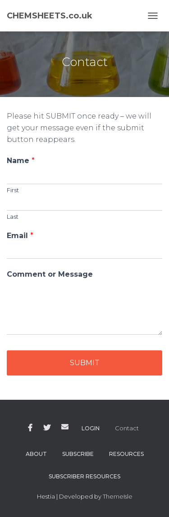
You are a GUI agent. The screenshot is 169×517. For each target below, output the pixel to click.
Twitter (47, 428)
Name (21, 160)
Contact (127, 428)
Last (12, 216)
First (13, 190)
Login (91, 428)
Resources (126, 454)
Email (20, 235)
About (36, 454)
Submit (85, 362)
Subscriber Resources (84, 476)
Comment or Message (50, 274)
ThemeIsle (117, 496)
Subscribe (78, 454)
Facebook (30, 428)
